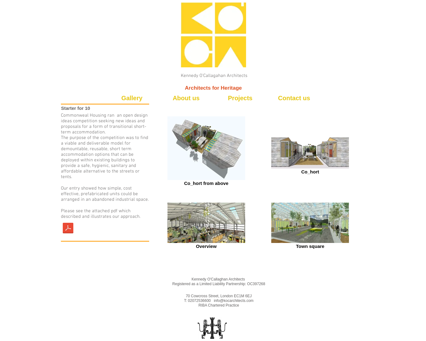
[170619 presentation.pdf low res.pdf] (68, 229)
